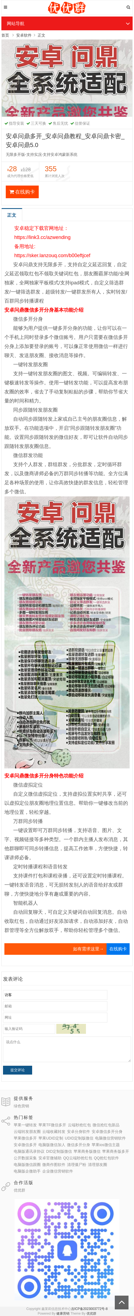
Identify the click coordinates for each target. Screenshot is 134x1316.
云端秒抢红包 (79, 1125)
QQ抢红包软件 (106, 1158)
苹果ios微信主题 (106, 1145)
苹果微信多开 (25, 1138)
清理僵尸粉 (76, 1164)
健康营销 (62, 1313)
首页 (5, 35)
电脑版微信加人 (51, 1145)
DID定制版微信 (59, 1151)
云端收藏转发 (53, 1131)
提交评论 (17, 1070)
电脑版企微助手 (27, 1171)
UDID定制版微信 (79, 1138)
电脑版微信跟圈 (27, 1164)
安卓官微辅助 (50, 1158)
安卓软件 (24, 35)
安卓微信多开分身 (107, 1131)
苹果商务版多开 (115, 1151)
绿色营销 (21, 1106)
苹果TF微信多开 (52, 1125)
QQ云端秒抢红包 (77, 1158)
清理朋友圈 (97, 1164)
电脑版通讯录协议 (29, 1151)
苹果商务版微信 (87, 1151)
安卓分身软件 (78, 1131)
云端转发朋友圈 (27, 1131)
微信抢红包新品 (106, 1125)
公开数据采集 (25, 1158)
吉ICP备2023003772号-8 (89, 1309)
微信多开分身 (78, 1145)
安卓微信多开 (25, 1145)
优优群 (19, 1190)
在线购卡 (22, 192)
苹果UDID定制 (50, 1138)
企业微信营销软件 (57, 1171)
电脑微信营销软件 (110, 1138)
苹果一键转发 (25, 1125)
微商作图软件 (53, 1164)
